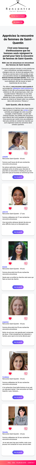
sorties (25, 110)
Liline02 (5, 157)
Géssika (5, 432)
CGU (13, 463)
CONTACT (31, 463)
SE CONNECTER (18, 22)
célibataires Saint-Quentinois (22, 88)
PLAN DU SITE (21, 463)
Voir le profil (18, 177)
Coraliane (5, 377)
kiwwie (4, 267)
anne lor (5, 212)
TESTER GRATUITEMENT (18, 16)
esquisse (5, 322)
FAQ (9, 463)
